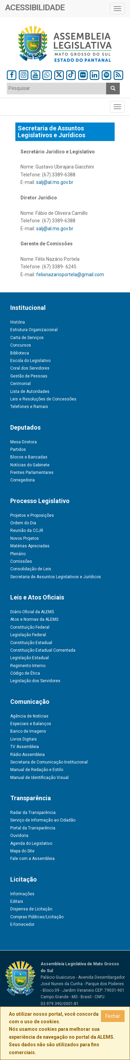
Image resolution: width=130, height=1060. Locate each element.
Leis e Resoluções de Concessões (43, 399)
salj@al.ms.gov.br (54, 182)
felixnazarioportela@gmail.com (70, 274)
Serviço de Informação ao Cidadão (42, 820)
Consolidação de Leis (30, 569)
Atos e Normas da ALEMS (34, 619)
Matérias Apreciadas (29, 546)
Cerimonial (20, 383)
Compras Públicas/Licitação (36, 917)
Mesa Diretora (23, 442)
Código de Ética (25, 673)
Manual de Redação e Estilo (36, 769)
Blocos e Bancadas (28, 457)
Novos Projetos (24, 538)
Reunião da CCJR (26, 530)
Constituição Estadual (31, 642)
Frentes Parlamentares (32, 472)
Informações (22, 894)
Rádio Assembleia (27, 754)
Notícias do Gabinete (29, 465)
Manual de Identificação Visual (39, 777)
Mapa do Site (22, 851)
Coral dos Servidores (29, 368)
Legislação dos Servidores (35, 680)
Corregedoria (22, 480)
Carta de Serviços (27, 337)
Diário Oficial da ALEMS (32, 611)
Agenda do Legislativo (31, 843)
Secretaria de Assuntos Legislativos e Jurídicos (55, 576)
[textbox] (57, 88)
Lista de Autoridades (29, 391)
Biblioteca (19, 353)
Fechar (112, 1016)
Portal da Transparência (32, 828)
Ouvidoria (19, 835)
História (17, 322)
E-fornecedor (22, 924)
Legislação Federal (28, 634)
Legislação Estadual (29, 657)
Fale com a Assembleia (32, 858)
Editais (16, 901)
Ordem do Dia (23, 523)
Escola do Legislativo (30, 360)
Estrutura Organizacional (34, 329)
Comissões (21, 561)
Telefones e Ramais (29, 406)
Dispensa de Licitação (31, 909)
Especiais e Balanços (30, 723)
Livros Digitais (23, 739)
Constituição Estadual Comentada (42, 650)
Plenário (18, 553)
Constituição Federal (29, 627)
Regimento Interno (27, 665)
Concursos (20, 345)
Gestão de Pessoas (28, 376)
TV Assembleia (24, 746)
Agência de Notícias (29, 716)
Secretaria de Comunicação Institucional (49, 762)
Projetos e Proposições (32, 515)
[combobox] (56, 88)
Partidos (18, 449)
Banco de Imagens (28, 731)
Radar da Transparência (33, 812)
